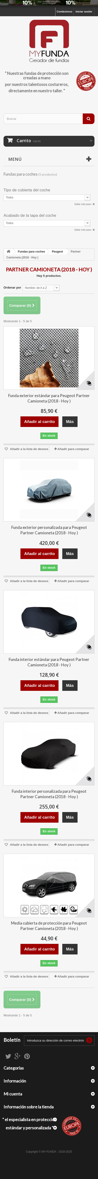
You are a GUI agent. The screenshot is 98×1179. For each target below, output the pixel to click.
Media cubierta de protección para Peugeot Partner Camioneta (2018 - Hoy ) (49, 926)
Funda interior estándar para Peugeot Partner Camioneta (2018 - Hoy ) (49, 662)
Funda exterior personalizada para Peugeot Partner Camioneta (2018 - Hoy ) (49, 530)
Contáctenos (64, 11)
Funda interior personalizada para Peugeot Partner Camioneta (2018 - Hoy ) (49, 794)
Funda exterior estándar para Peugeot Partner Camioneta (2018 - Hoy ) (49, 398)
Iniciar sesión (84, 11)
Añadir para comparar (73, 449)
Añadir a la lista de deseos (28, 449)
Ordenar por (12, 287)
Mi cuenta (13, 1093)
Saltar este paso (83, 204)
